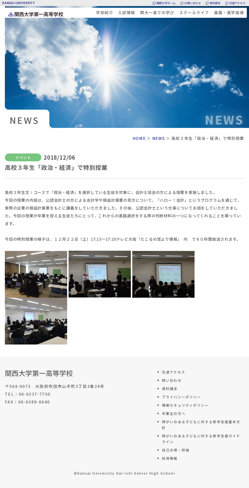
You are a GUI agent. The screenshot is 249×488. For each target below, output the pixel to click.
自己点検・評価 (175, 450)
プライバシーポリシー (181, 396)
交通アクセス (237, 3)
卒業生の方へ (174, 413)
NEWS (158, 138)
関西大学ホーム (166, 3)
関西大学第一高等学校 (39, 373)
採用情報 (170, 458)
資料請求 (215, 3)
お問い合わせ (192, 3)
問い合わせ (172, 380)
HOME (139, 138)
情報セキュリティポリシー (185, 405)
